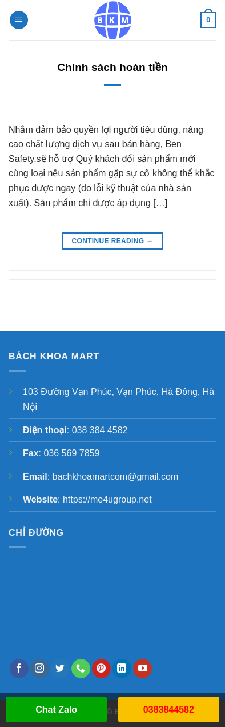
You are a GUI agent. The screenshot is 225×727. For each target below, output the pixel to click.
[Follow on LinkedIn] (121, 668)
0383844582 (168, 709)
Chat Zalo (56, 709)
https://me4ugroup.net (107, 499)
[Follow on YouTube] (142, 668)
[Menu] (19, 20)
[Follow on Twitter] (60, 668)
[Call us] (80, 668)
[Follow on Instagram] (39, 668)
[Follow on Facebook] (19, 668)
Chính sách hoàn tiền (112, 67)
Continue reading (112, 241)
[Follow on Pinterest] (101, 668)
